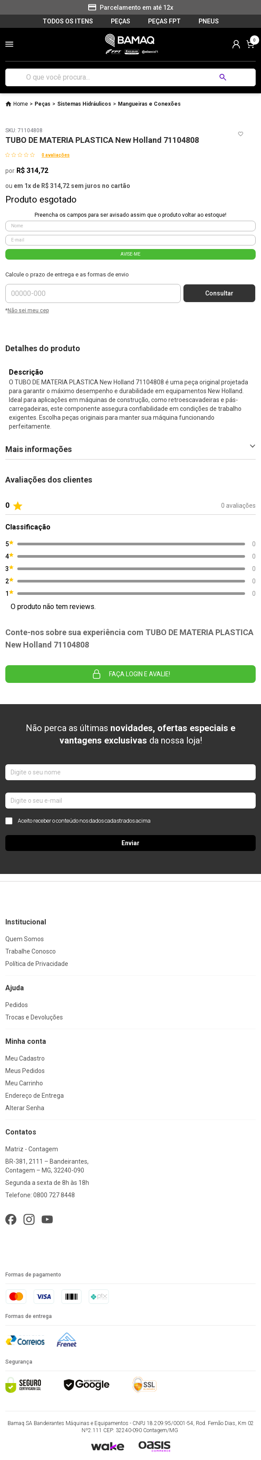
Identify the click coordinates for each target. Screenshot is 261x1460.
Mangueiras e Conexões (149, 104)
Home (20, 104)
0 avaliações (56, 155)
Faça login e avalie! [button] (130, 674)
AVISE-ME (130, 254)
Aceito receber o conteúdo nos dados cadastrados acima (78, 820)
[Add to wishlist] (241, 134)
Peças (43, 104)
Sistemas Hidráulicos (84, 104)
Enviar (130, 843)
